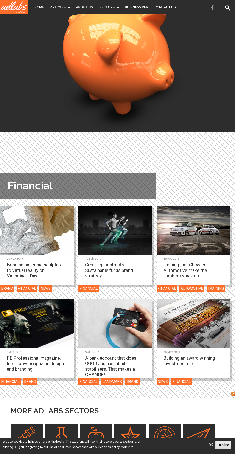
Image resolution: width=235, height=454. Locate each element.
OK (211, 445)
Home (39, 7)
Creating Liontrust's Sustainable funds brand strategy (109, 270)
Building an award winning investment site (189, 360)
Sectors (107, 7)
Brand (7, 288)
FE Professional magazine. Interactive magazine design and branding (35, 363)
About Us (84, 7)
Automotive (192, 288)
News (46, 288)
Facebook (212, 7)
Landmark (112, 381)
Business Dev (136, 7)
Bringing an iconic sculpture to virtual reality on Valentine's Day (35, 270)
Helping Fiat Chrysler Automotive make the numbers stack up (185, 270)
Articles (58, 7)
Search (228, 7)
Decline (223, 445)
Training (216, 288)
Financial (27, 288)
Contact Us (165, 7)
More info (127, 447)
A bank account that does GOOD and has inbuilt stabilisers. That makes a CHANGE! (110, 366)
